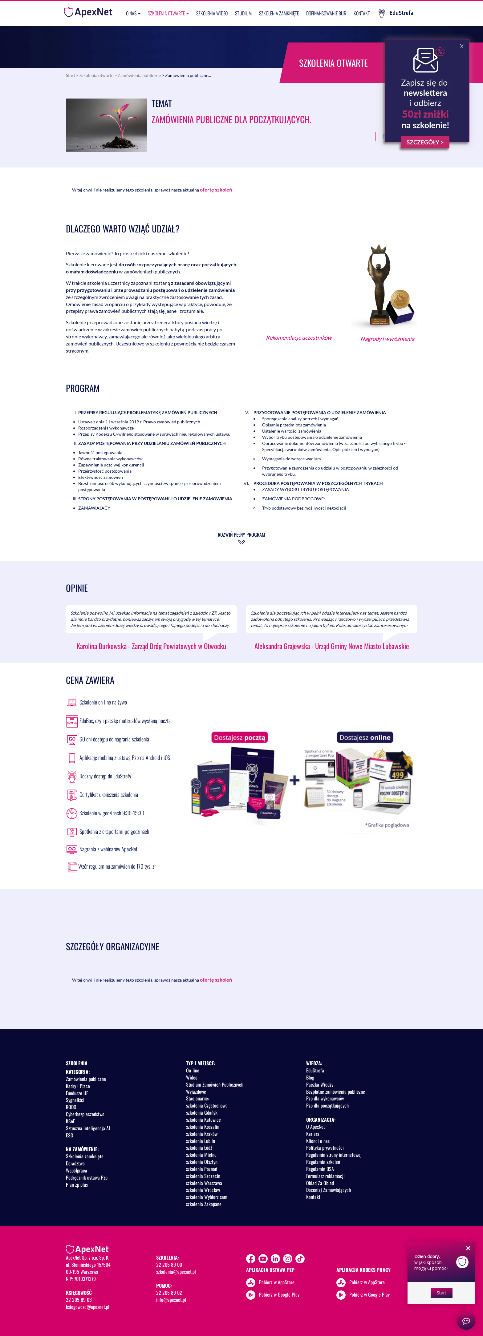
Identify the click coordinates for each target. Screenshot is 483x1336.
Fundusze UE (77, 1093)
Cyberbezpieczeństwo (85, 1114)
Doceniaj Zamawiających (328, 1189)
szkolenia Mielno (201, 1154)
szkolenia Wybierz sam (206, 1197)
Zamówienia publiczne (139, 75)
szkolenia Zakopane (203, 1204)
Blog (310, 1077)
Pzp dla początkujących (327, 1105)
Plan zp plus (77, 1184)
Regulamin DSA (320, 1169)
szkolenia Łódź (199, 1147)
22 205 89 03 (79, 1299)
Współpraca (76, 1170)
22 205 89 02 (169, 1292)
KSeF (70, 1121)
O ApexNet (315, 1126)
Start (70, 75)
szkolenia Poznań (201, 1169)
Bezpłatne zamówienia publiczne (335, 1091)
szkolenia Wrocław (203, 1189)
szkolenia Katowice (203, 1119)
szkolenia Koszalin (202, 1126)
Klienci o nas (318, 1140)
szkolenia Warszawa (204, 1183)
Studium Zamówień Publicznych (214, 1084)
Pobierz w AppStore (276, 1282)
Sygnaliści (75, 1100)
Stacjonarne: (197, 1098)
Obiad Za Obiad (320, 1183)
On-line (192, 1070)
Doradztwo (75, 1163)
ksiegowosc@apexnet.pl (87, 1306)
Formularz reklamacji (325, 1176)
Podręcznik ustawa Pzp (87, 1177)
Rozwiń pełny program (241, 534)
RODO (71, 1107)
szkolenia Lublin (200, 1140)
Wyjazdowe (196, 1091)
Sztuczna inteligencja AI (88, 1128)
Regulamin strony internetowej (334, 1154)
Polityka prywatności (325, 1147)
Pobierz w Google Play (279, 1294)
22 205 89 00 (169, 1264)
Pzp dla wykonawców (325, 1098)
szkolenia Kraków (201, 1133)
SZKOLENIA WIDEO (212, 13)
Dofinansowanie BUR (326, 13)
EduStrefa (396, 13)
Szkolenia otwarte (168, 13)
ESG (69, 1135)
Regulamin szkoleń (323, 1161)
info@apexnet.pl (171, 1299)
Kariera (312, 1133)
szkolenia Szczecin (203, 1176)
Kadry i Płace (78, 1086)
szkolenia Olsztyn (201, 1161)
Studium (243, 13)
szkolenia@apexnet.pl (176, 1271)
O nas (133, 13)
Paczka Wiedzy (319, 1084)
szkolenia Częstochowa (207, 1105)
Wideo (191, 1077)
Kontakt (362, 13)
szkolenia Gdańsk (201, 1112)
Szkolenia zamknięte (279, 13)
